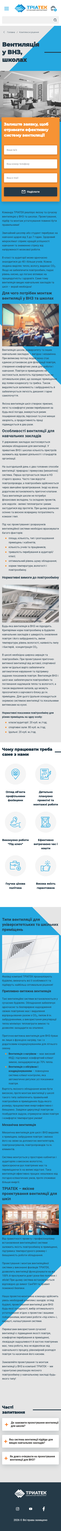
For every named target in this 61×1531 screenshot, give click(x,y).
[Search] (55, 20)
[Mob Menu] (6, 8)
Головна (11, 32)
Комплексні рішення (29, 32)
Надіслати (30, 192)
